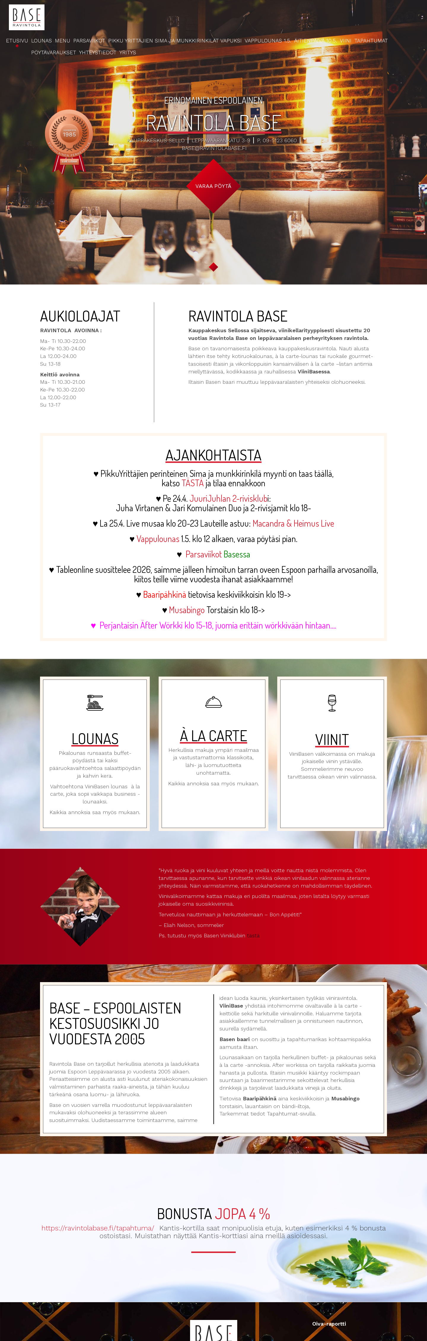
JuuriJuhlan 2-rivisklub (228, 498)
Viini (345, 40)
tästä (253, 935)
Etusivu (17, 40)
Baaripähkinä (164, 594)
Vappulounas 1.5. (268, 40)
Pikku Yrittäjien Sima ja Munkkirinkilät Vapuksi (175, 40)
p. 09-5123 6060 (277, 140)
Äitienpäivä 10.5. (315, 40)
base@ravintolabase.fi (214, 148)
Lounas (41, 40)
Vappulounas (157, 538)
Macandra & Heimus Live (293, 523)
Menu (62, 40)
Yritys (128, 52)
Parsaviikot (89, 40)
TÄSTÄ (192, 482)
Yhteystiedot (98, 52)
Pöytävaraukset (53, 52)
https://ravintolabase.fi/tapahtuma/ (98, 1228)
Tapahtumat (371, 40)
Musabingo (187, 609)
